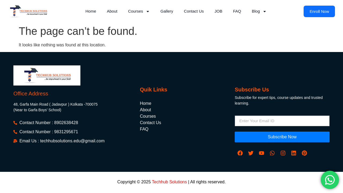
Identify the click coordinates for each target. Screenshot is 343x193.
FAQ (237, 11)
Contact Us (194, 11)
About (112, 11)
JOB (218, 11)
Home (90, 11)
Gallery (167, 11)
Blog (259, 11)
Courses (139, 11)
